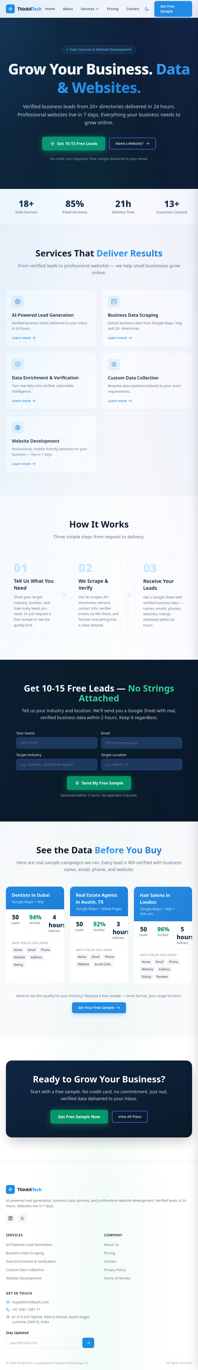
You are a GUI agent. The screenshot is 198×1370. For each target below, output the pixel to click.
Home (50, 8)
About (68, 8)
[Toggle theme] (147, 8)
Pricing (112, 8)
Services (90, 8)
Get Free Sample (167, 9)
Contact (132, 8)
